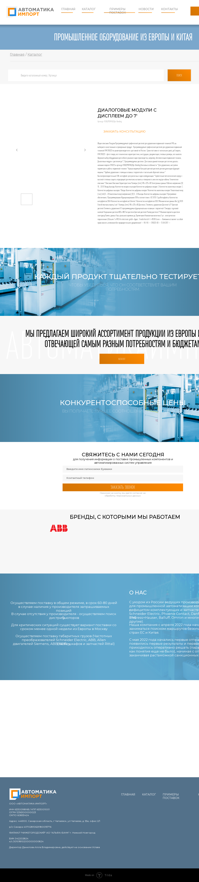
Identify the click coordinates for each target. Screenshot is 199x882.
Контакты (169, 9)
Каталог (89, 9)
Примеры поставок (117, 10)
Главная (68, 9)
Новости (146, 9)
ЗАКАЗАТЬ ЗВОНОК (123, 487)
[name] (123, 469)
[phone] (123, 478)
